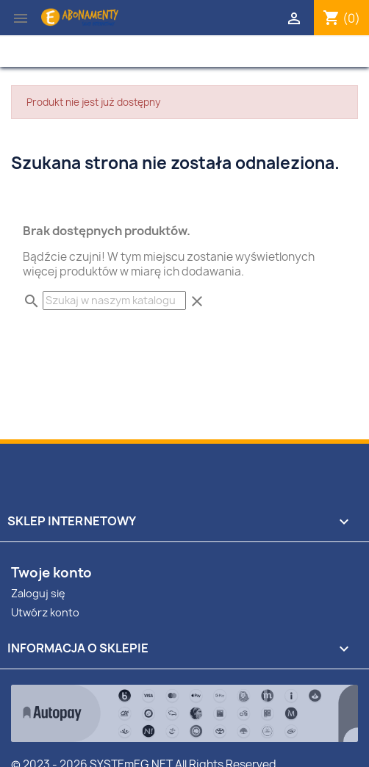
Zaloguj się (38, 593)
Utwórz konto (45, 612)
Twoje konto (51, 572)
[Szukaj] (114, 300)
